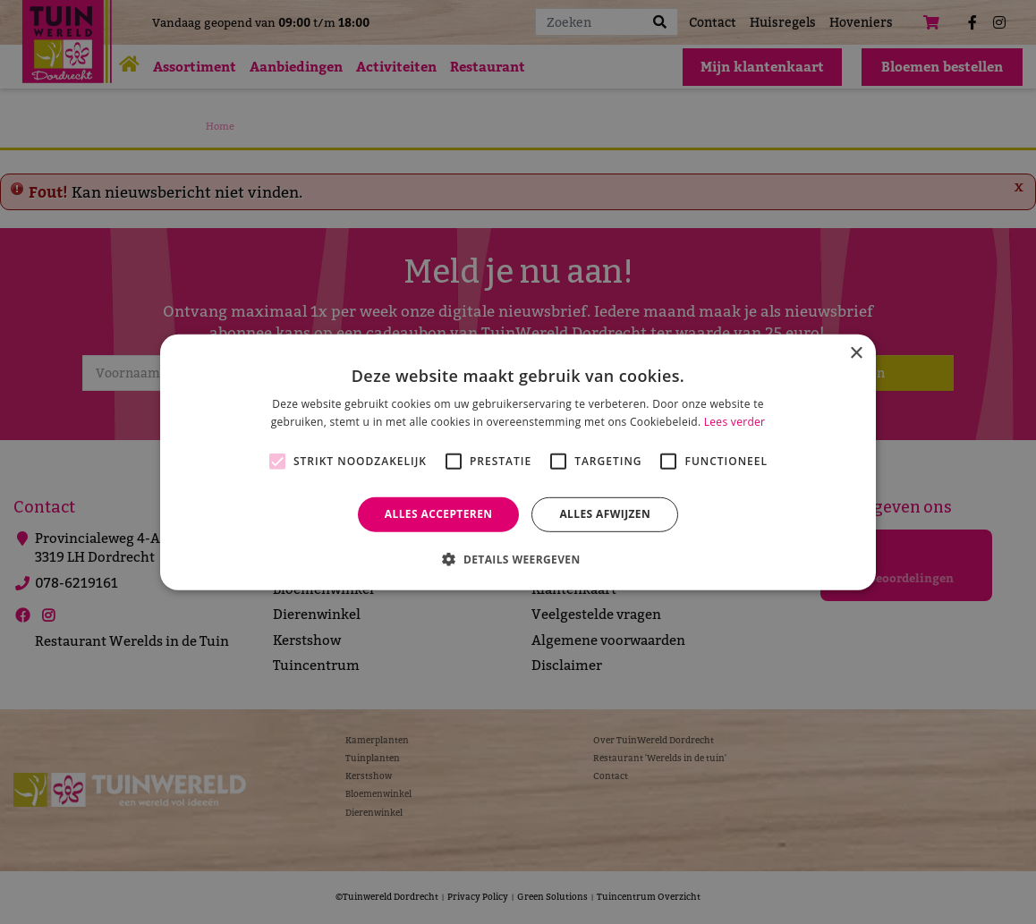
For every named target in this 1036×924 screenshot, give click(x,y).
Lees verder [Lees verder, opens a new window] (735, 421)
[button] (517, 559)
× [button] (855, 353)
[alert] (518, 462)
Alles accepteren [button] (439, 513)
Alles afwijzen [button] (604, 513)
